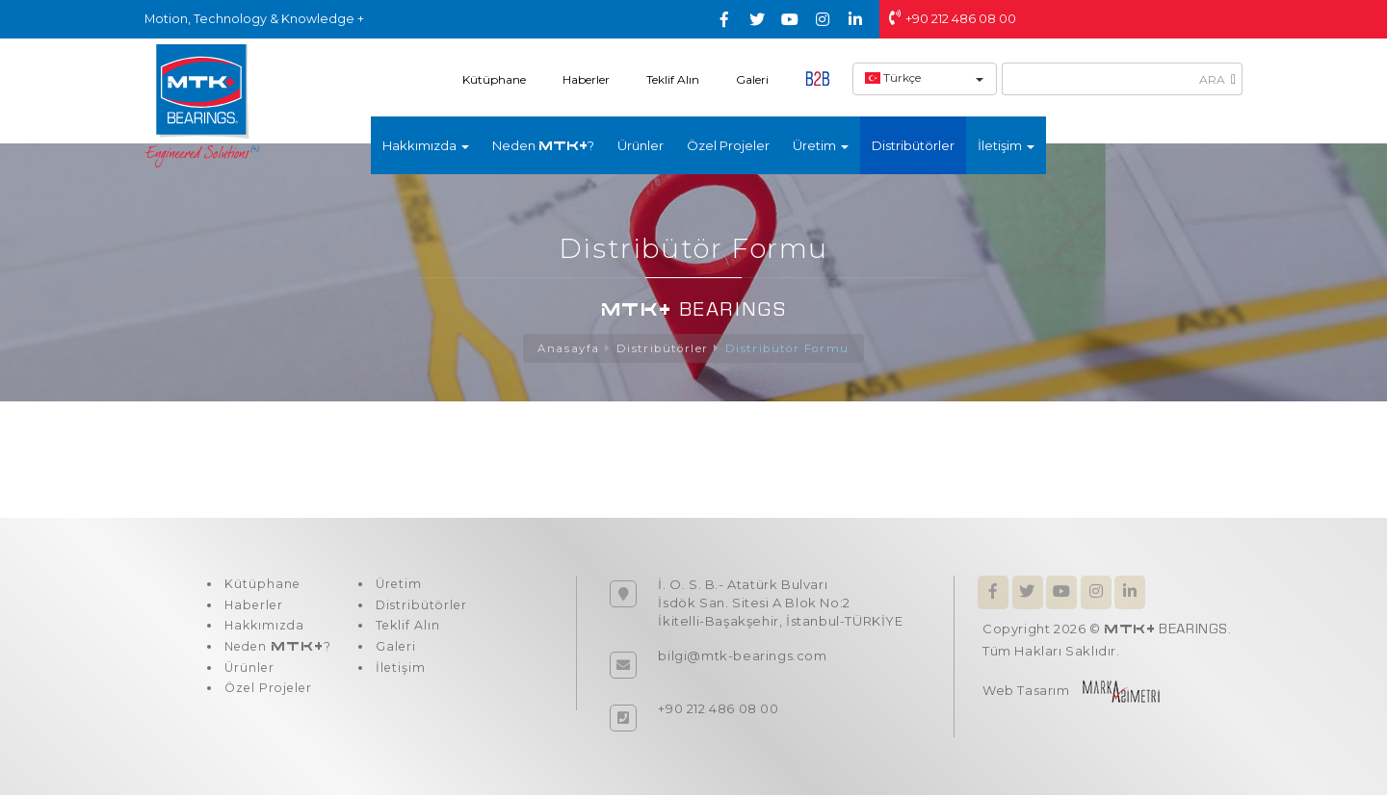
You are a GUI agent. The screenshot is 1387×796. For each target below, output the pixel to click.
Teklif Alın (672, 79)
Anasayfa (565, 349)
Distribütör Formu (789, 349)
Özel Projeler (728, 145)
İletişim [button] (1006, 145)
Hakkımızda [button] (425, 145)
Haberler (586, 79)
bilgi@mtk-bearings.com (742, 656)
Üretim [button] (821, 145)
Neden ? (543, 145)
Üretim (397, 586)
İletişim (399, 678)
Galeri (752, 79)
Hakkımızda (263, 632)
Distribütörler (913, 145)
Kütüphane (494, 79)
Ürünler (640, 145)
